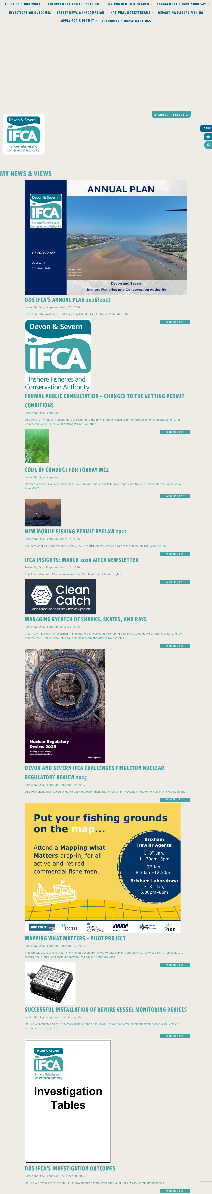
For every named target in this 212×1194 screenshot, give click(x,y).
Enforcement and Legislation (73, 3)
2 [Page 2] (3, 1109)
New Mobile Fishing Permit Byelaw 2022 (76, 444)
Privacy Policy (62, 1126)
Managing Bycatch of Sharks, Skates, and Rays (86, 532)
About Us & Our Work (22, 3)
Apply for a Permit (77, 20)
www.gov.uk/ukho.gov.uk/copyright (93, 1178)
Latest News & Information (80, 12)
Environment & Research (127, 3)
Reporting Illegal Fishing (180, 12)
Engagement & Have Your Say (181, 3)
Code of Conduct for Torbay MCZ (67, 382)
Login (206, 42)
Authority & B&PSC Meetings (126, 20)
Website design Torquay (83, 1190)
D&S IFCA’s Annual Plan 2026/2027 (68, 212)
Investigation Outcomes (30, 12)
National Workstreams (130, 12)
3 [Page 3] (6, 1109)
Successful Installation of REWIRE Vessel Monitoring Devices (106, 922)
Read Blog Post (175, 235)
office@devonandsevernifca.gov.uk (59, 1141)
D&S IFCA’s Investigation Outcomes (70, 1081)
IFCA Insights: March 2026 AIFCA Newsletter (82, 472)
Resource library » (171, 28)
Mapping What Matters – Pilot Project (75, 851)
